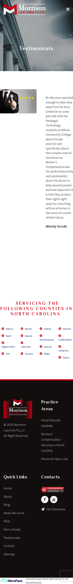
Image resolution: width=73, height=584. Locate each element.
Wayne (26, 336)
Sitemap (9, 554)
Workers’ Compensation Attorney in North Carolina (52, 442)
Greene (27, 353)
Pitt (6, 353)
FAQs (7, 521)
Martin (26, 328)
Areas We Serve (14, 513)
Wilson (7, 328)
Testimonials (12, 538)
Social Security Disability (51, 423)
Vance (64, 357)
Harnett (65, 328)
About (8, 496)
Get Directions (56, 509)
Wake (45, 353)
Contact (9, 546)
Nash (6, 336)
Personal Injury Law (54, 459)
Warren (46, 346)
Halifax (45, 328)
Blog (7, 505)
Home (8, 488)
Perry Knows (12, 529)
